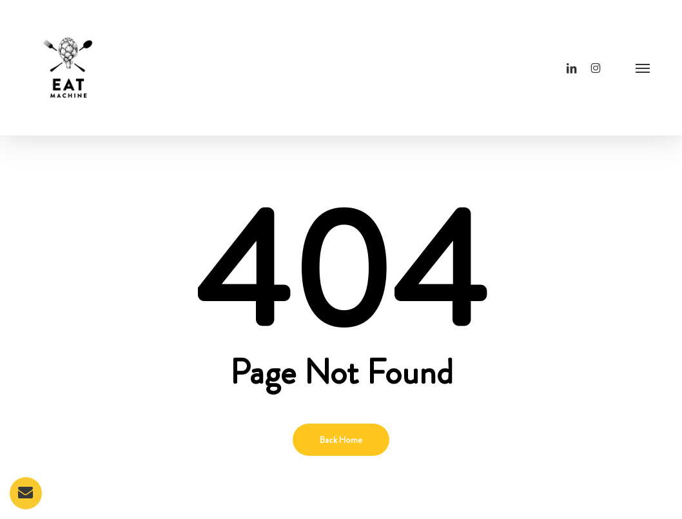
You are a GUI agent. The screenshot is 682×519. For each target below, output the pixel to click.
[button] (643, 67)
